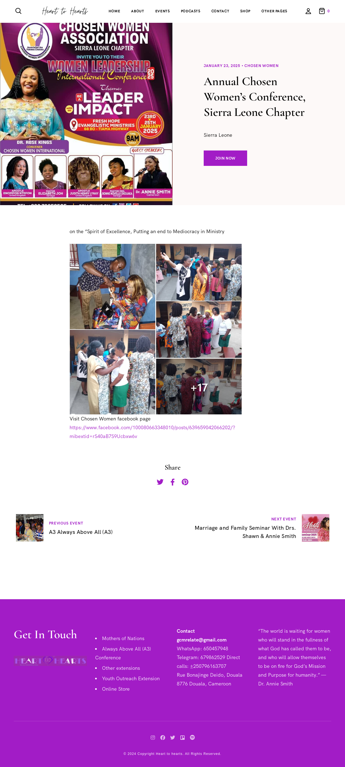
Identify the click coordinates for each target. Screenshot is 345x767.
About (137, 11)
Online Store (116, 689)
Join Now (225, 158)
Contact (220, 11)
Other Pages (274, 11)
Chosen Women (261, 65)
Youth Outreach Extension (131, 678)
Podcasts (190, 11)
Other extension (120, 668)
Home (114, 11)
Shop (245, 11)
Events (162, 11)
